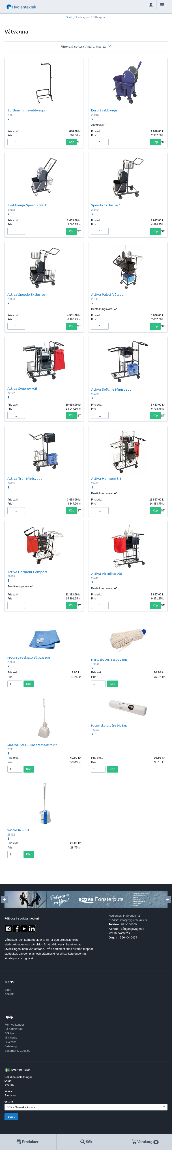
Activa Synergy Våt (22, 388)
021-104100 (129, 924)
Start (69, 17)
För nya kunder (14, 1024)
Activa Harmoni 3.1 (106, 478)
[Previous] (4, 899)
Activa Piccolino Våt (106, 574)
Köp (71, 142)
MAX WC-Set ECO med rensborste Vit (32, 744)
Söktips (9, 1033)
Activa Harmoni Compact (27, 572)
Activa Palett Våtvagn (108, 294)
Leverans (10, 1042)
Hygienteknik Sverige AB (124, 915)
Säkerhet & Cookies (17, 1050)
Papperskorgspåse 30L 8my (109, 725)
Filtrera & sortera (85, 46)
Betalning (10, 1046)
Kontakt (9, 994)
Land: (7, 1081)
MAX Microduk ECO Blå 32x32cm (28, 657)
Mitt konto (10, 1037)
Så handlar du (13, 1029)
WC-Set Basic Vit (18, 830)
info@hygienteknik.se (134, 920)
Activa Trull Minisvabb (25, 478)
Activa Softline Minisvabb (111, 389)
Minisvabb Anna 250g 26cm (109, 659)
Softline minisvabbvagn (26, 110)
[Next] (167, 899)
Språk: (8, 1091)
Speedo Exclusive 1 (106, 205)
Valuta (8, 1102)
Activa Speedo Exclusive (26, 294)
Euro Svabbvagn (104, 110)
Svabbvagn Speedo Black (27, 205)
